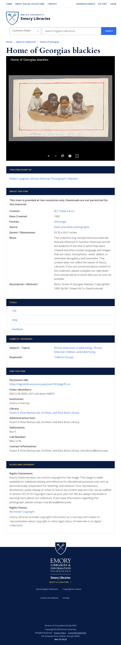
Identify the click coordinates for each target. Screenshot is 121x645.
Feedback (17, 329)
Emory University (32, 14)
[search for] (71, 31)
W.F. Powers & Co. (64, 211)
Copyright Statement (77, 633)
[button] (25, 31)
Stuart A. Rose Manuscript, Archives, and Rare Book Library (44, 412)
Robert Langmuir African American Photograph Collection (43, 178)
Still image (60, 221)
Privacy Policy (60, 633)
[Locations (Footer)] (60, 582)
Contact (52, 4)
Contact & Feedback (49, 598)
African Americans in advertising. (73, 348)
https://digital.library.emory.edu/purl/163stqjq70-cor (40, 384)
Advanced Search (85, 4)
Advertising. (89, 352)
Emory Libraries (35, 18)
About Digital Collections (30, 4)
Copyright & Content (72, 589)
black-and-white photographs (71, 227)
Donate (66, 598)
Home (9, 4)
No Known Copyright (21, 511)
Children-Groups (64, 357)
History (102, 4)
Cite (14, 310)
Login (113, 4)
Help (14, 320)
